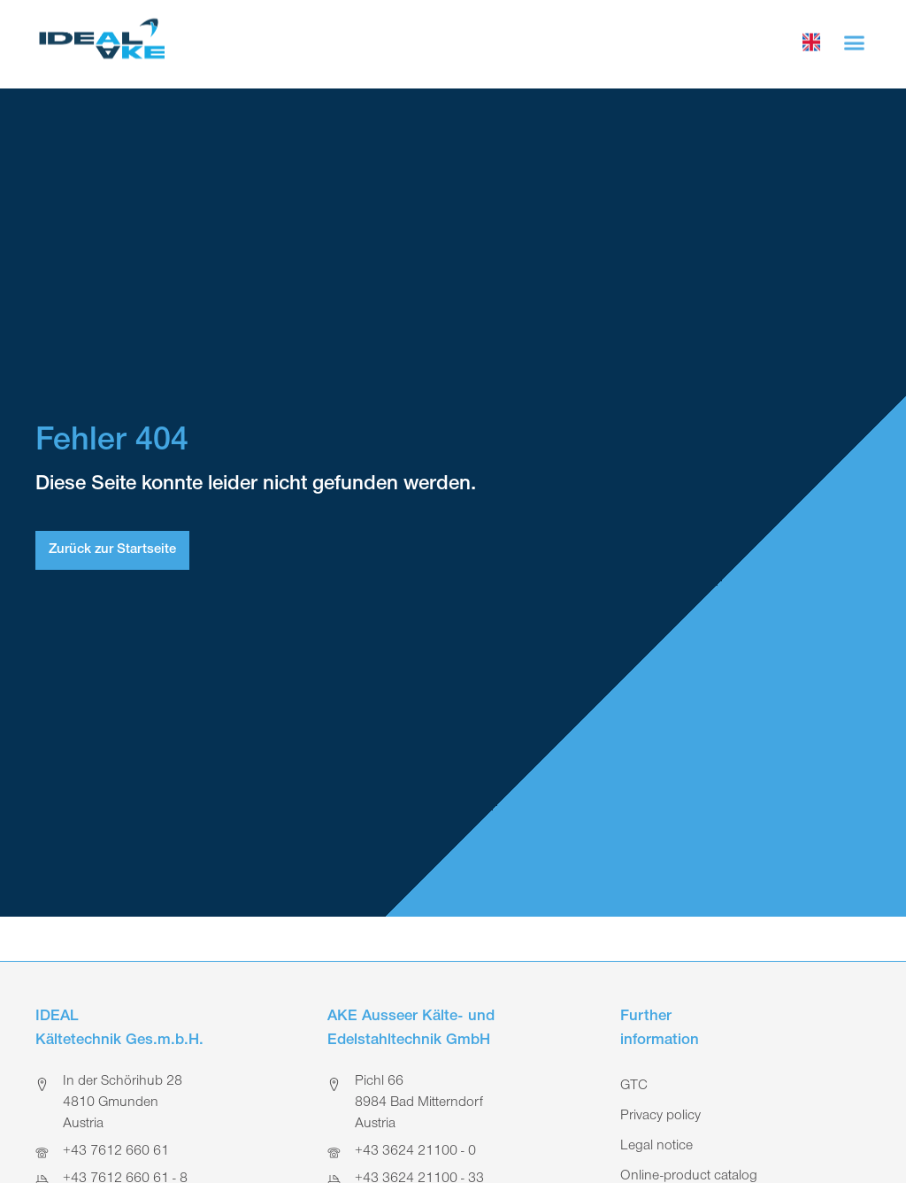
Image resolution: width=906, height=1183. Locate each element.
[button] (854, 40)
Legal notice (656, 1147)
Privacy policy (660, 1117)
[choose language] (811, 40)
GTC (634, 1086)
